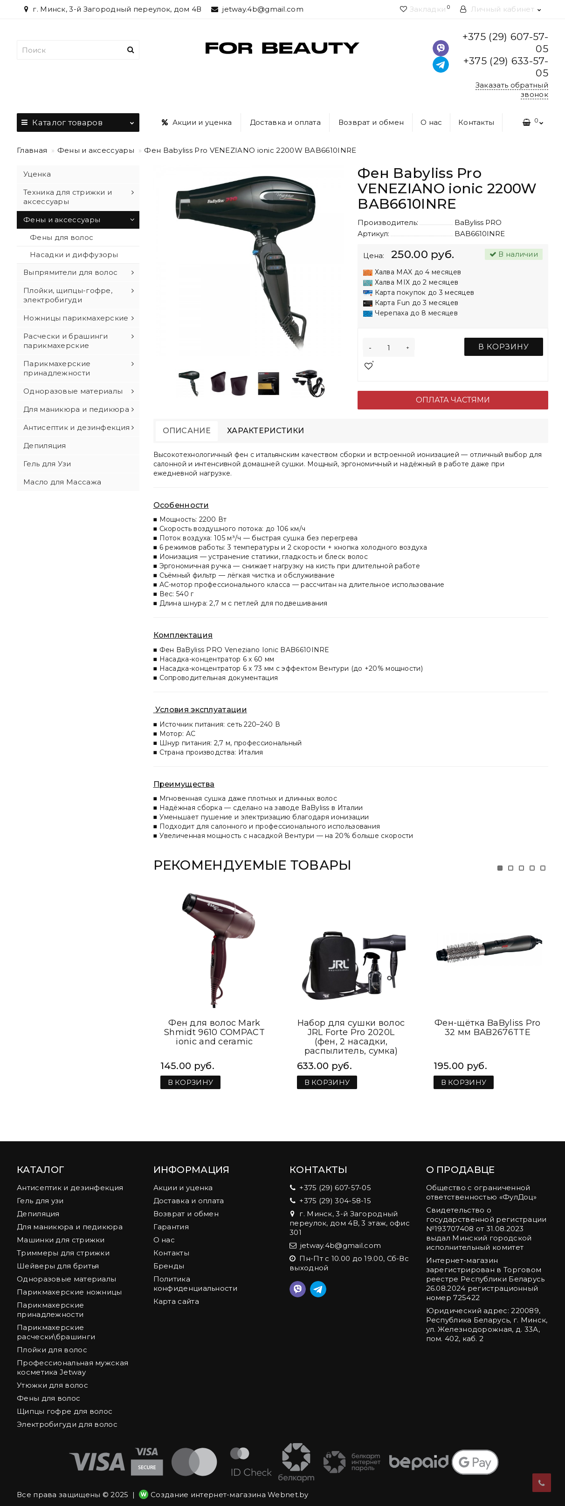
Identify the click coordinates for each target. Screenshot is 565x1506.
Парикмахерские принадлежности (56, 368)
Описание (187, 430)
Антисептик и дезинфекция (76, 427)
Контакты (476, 122)
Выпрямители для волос (70, 272)
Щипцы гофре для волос (64, 1401)
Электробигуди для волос (67, 1415)
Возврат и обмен (371, 122)
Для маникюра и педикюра (76, 409)
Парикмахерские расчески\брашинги (56, 1323)
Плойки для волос (52, 1340)
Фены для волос (61, 237)
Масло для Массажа (62, 481)
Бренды (169, 1256)
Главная (32, 150)
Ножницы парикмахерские (76, 317)
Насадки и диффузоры (74, 254)
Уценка (37, 174)
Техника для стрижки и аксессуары (67, 197)
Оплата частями (453, 399)
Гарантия (171, 1217)
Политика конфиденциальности (195, 1274)
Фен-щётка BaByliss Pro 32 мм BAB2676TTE (487, 1018)
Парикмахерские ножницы (69, 1282)
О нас (431, 122)
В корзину (503, 346)
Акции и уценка (197, 122)
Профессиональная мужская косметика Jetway (72, 1358)
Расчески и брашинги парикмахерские (65, 341)
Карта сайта (176, 1292)
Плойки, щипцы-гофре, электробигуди (67, 295)
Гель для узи (40, 1191)
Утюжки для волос (52, 1375)
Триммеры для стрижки (63, 1243)
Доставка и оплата (285, 122)
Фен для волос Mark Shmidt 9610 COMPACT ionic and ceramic (214, 1023)
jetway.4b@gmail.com (257, 9)
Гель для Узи (47, 463)
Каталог (78, 120)
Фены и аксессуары (95, 150)
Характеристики (265, 430)
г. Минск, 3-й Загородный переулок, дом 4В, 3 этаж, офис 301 (349, 1213)
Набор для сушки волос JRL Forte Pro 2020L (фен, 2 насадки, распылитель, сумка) (351, 1028)
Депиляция (44, 445)
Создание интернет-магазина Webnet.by (230, 1485)
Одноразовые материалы (73, 391)
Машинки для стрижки (61, 1230)
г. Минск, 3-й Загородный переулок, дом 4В (111, 9)
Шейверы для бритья (58, 1256)
